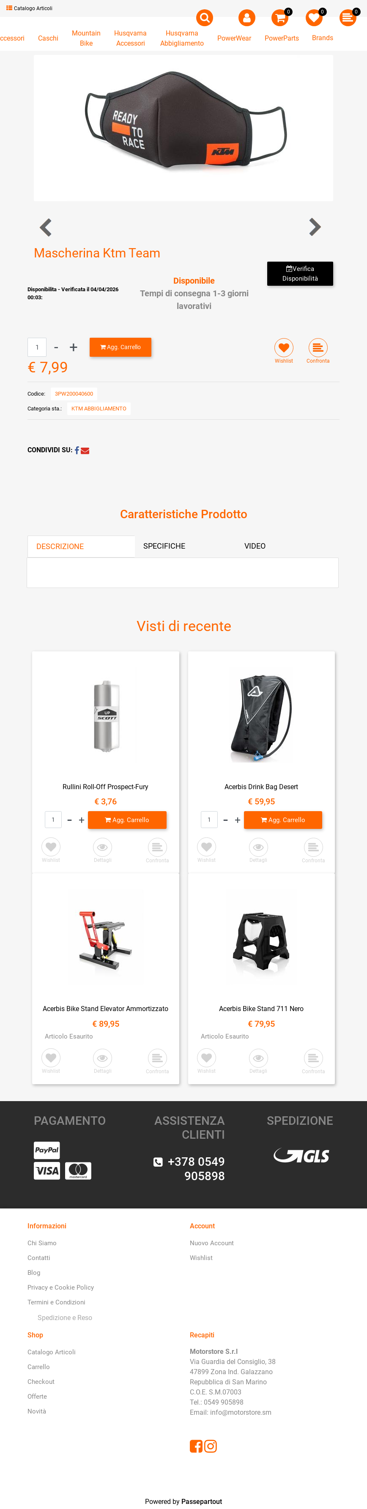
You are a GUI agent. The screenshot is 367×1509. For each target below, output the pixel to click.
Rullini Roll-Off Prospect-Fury (105, 787)
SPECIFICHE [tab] (164, 545)
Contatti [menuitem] (38, 1258)
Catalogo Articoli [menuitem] (51, 1352)
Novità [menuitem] (36, 1411)
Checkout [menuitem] (41, 1382)
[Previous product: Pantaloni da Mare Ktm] (46, 227)
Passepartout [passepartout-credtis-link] (201, 1502)
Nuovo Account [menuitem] (212, 1243)
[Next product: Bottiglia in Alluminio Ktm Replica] (314, 227)
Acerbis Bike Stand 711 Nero (261, 1009)
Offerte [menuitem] (37, 1396)
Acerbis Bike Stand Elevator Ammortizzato (105, 1009)
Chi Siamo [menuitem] (42, 1243)
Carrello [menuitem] (38, 1367)
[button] (183, 127)
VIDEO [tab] (255, 545)
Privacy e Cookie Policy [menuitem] (60, 1287)
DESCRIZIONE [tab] (60, 546)
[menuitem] (63, 1318)
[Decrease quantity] (56, 347)
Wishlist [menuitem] (201, 1258)
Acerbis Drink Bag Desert (261, 787)
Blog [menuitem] (33, 1273)
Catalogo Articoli (29, 8)
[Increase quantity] (73, 347)
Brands (322, 38)
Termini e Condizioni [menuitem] (56, 1302)
